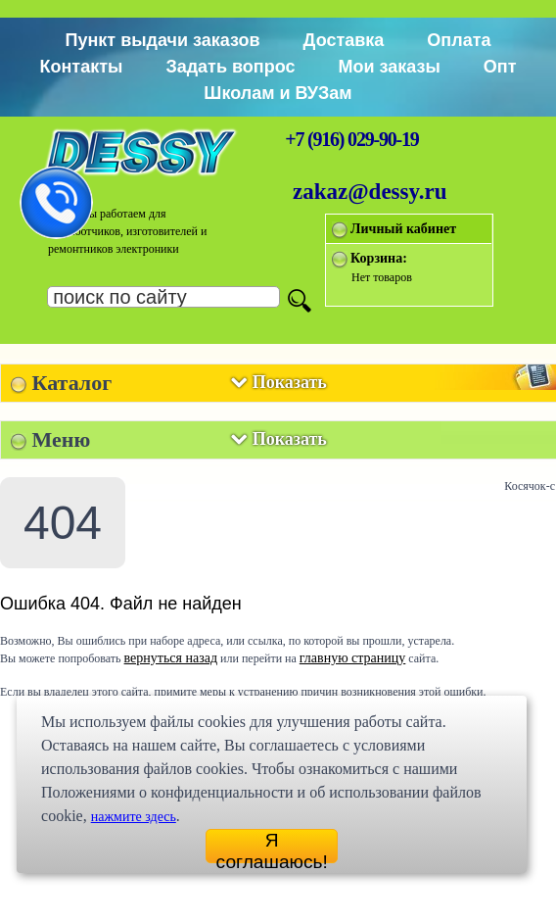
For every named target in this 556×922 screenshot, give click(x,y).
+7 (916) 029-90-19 (351, 139)
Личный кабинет (403, 228)
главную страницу (353, 658)
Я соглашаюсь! (272, 846)
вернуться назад (170, 658)
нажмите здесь (133, 816)
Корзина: (378, 258)
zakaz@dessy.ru (370, 191)
